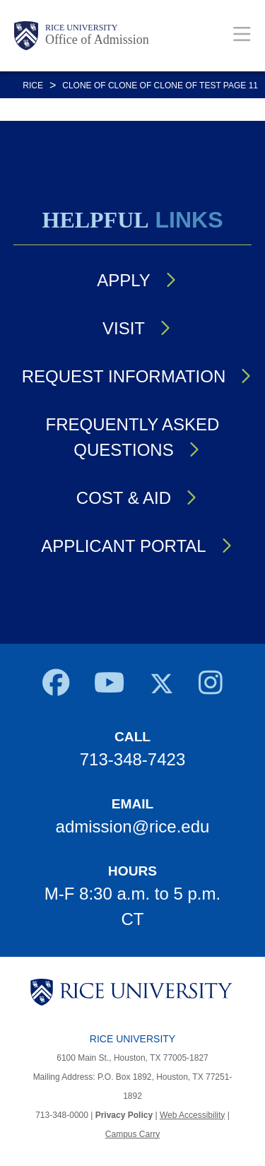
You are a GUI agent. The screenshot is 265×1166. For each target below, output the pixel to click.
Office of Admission (97, 40)
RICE (33, 85)
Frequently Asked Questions (133, 437)
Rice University (81, 27)
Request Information (123, 376)
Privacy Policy (124, 1115)
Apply (124, 280)
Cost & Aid (123, 497)
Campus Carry (132, 1134)
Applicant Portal (123, 545)
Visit (123, 328)
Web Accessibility (192, 1115)
